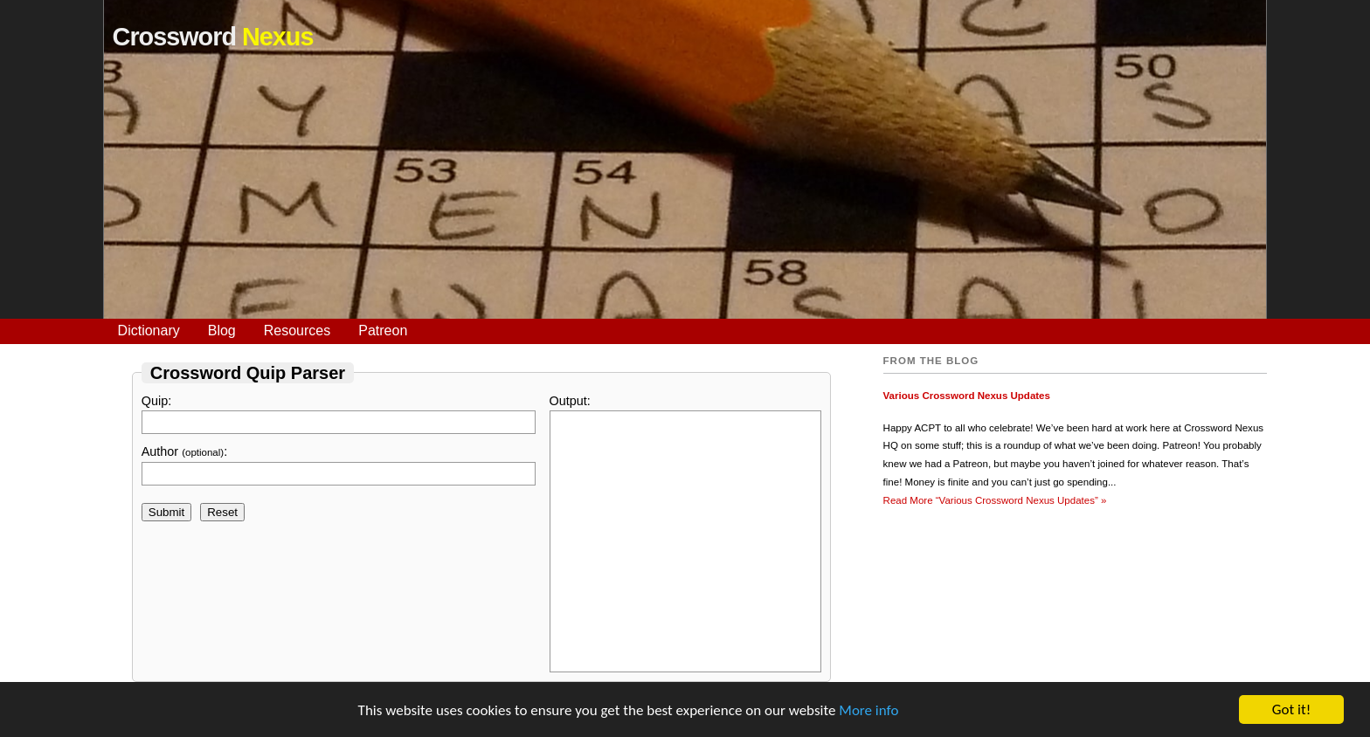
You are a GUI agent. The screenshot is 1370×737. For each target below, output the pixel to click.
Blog (222, 330)
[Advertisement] (685, 196)
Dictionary (149, 330)
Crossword (213, 37)
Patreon (382, 330)
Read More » (995, 500)
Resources (297, 330)
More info (868, 710)
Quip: (339, 414)
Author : (339, 465)
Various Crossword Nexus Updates (966, 395)
